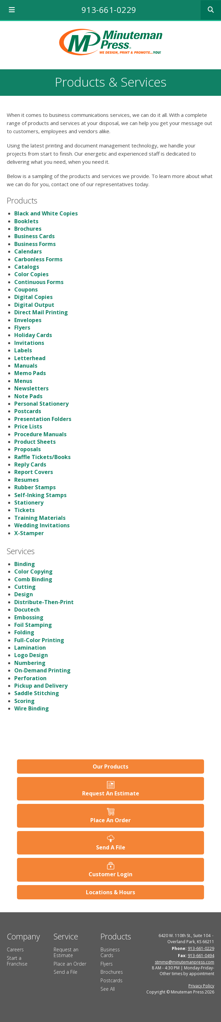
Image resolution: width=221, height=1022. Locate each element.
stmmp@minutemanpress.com (184, 962)
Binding (24, 564)
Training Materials (40, 518)
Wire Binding (31, 708)
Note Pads (28, 396)
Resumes (26, 479)
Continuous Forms (38, 282)
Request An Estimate (110, 793)
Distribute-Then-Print (44, 602)
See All (107, 989)
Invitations (29, 343)
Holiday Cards (33, 335)
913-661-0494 (201, 955)
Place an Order (70, 964)
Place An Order (110, 820)
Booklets (26, 221)
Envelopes (27, 320)
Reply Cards (30, 464)
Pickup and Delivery (41, 685)
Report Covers (33, 472)
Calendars (28, 251)
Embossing (28, 617)
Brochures (27, 228)
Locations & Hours (110, 892)
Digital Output (34, 305)
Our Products (110, 766)
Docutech (27, 609)
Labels (23, 350)
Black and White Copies (46, 213)
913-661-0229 (108, 9)
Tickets (24, 510)
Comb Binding (33, 579)
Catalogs (26, 266)
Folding (24, 632)
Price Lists (28, 426)
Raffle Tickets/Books (42, 457)
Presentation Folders (42, 419)
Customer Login (110, 874)
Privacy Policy (201, 986)
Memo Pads (30, 373)
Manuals (25, 365)
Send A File (110, 847)
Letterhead (29, 358)
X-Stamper (29, 533)
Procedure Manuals (40, 434)
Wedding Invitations (42, 525)
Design (23, 594)
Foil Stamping (33, 625)
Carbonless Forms (38, 259)
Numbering (29, 663)
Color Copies (31, 274)
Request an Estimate (66, 952)
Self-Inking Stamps (40, 495)
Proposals (27, 449)
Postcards (27, 411)
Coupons (26, 289)
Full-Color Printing (39, 640)
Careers (15, 949)
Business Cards (34, 236)
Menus (23, 381)
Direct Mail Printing (41, 312)
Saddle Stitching (36, 693)
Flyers (22, 327)
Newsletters (31, 388)
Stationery (28, 502)
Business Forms (35, 244)
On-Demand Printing (42, 670)
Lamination (30, 647)
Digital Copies (33, 297)
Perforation (30, 678)
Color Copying (33, 571)
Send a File (65, 972)
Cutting (25, 587)
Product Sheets (35, 441)
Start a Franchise (17, 961)
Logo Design (31, 655)
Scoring (24, 701)
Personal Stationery (41, 403)
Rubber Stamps (35, 487)
